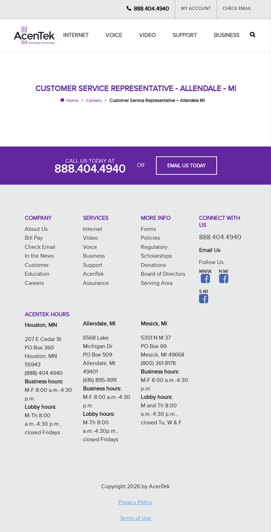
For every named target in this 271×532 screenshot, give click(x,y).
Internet (76, 36)
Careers (94, 101)
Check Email (237, 9)
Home (72, 101)
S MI (203, 292)
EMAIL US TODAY (186, 166)
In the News (39, 257)
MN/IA (205, 272)
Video (147, 36)
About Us (36, 230)
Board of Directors (163, 275)
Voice (114, 36)
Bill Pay (34, 239)
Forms (148, 230)
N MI (223, 272)
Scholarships (156, 257)
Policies (150, 239)
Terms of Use (135, 519)
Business (226, 36)
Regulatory (154, 248)
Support (185, 36)
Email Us (209, 251)
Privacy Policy (135, 503)
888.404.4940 (151, 9)
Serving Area (157, 284)
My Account (196, 9)
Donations (153, 266)
